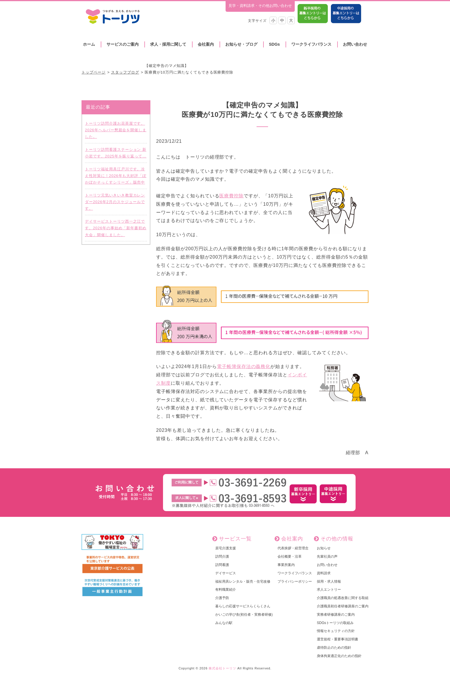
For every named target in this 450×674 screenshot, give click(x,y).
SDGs (274, 44)
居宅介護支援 (225, 548)
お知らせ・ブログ (241, 44)
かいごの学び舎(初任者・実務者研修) (244, 615)
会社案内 (206, 44)
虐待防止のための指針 (334, 648)
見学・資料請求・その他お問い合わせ (260, 5)
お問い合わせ (355, 44)
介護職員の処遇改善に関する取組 (342, 598)
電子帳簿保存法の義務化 (244, 366)
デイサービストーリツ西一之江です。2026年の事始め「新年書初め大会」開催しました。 (115, 228)
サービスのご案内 (122, 44)
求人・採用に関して (168, 44)
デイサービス (225, 573)
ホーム (89, 44)
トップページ (94, 72)
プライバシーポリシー (295, 581)
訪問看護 (222, 565)
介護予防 (222, 598)
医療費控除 (231, 195)
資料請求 (324, 573)
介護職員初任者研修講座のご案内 (342, 606)
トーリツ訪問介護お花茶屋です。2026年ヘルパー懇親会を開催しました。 (115, 130)
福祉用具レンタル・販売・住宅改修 (242, 581)
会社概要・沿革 (290, 556)
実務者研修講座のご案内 (336, 615)
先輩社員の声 (327, 556)
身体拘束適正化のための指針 (339, 656)
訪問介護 (222, 556)
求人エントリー (329, 590)
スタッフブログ (125, 72)
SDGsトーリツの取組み (335, 623)
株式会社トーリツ (222, 668)
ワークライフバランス (311, 44)
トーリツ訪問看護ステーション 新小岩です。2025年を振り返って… (115, 152)
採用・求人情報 (329, 581)
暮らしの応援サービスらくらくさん (242, 606)
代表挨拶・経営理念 (293, 548)
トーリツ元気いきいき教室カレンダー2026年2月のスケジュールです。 (115, 202)
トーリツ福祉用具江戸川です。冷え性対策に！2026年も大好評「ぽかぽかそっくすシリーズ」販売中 (115, 176)
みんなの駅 (223, 623)
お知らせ (324, 548)
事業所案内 (286, 565)
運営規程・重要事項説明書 (337, 639)
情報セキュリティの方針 (336, 631)
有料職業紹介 (225, 590)
